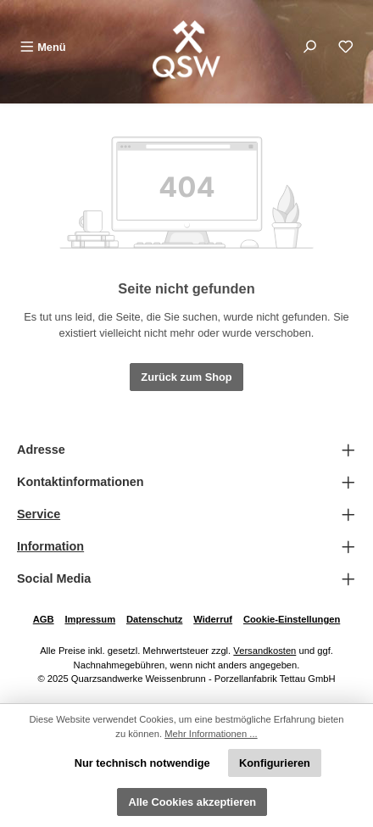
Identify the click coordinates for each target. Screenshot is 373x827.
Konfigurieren (274, 763)
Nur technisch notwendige (142, 763)
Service (38, 514)
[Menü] (42, 47)
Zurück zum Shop (186, 377)
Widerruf (212, 619)
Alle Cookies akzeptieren (192, 802)
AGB (43, 619)
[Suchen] (309, 47)
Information (50, 546)
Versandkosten (264, 650)
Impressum (89, 619)
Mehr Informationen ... (210, 734)
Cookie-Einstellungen (291, 619)
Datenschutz (154, 619)
